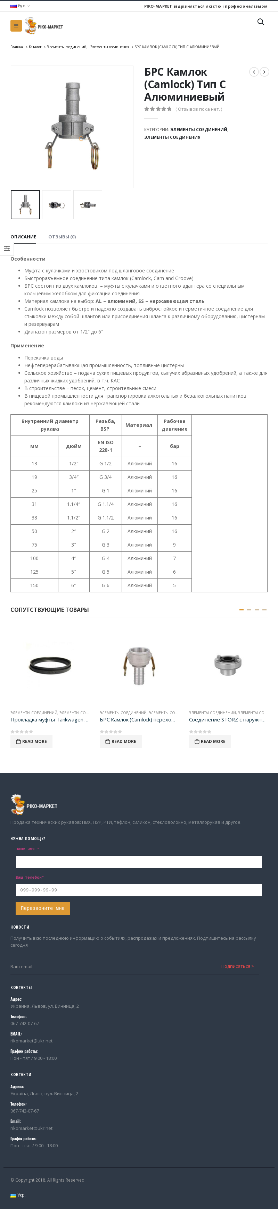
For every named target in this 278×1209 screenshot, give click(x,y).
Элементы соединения (172, 137)
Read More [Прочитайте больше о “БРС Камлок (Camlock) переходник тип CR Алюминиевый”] (124, 741)
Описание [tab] (23, 237)
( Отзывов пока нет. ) (198, 109)
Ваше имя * (27, 849)
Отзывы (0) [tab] (62, 237)
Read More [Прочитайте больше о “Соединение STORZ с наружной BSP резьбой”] (213, 741)
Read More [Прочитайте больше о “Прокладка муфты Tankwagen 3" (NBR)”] (34, 741)
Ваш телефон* (30, 878)
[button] (241, 609)
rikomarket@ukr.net (31, 1041)
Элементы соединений (198, 130)
